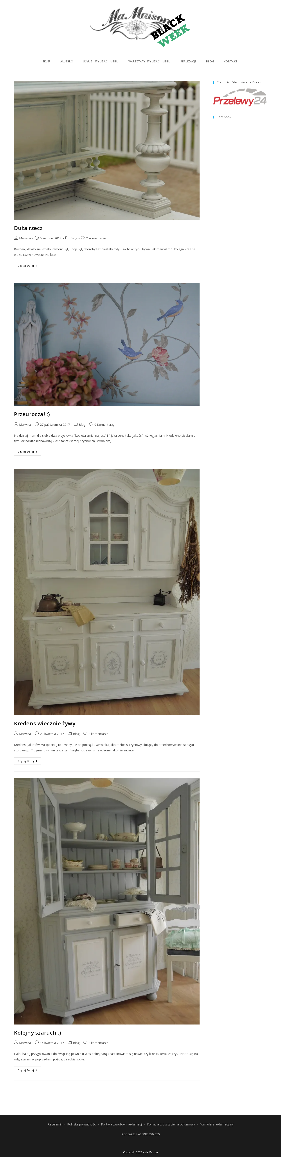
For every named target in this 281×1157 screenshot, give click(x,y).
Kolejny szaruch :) (37, 1032)
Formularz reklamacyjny (217, 1108)
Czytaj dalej (29, 266)
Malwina (25, 238)
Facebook (224, 117)
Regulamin (55, 1108)
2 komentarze (96, 238)
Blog (73, 238)
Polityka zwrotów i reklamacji (121, 1108)
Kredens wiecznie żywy (45, 723)
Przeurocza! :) (32, 414)
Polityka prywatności (81, 1108)
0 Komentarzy (104, 424)
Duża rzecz (28, 227)
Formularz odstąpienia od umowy (171, 1108)
